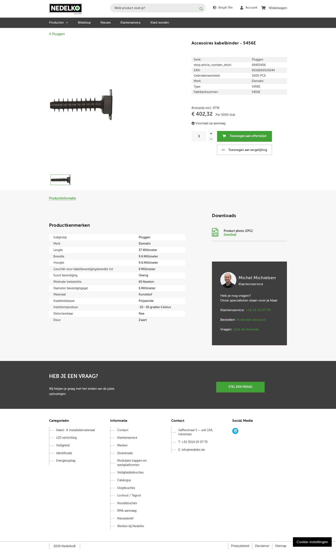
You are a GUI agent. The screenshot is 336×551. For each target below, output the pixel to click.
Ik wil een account (251, 320)
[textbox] (158, 7)
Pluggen (57, 34)
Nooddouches (127, 503)
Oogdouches (126, 488)
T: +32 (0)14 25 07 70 (193, 442)
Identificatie (64, 453)
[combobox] (158, 7)
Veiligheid (62, 445)
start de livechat (246, 329)
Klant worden (159, 22)
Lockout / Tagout (129, 495)
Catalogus (124, 480)
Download (230, 234)
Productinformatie (62, 198)
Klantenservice (130, 22)
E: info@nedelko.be (191, 449)
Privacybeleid (240, 546)
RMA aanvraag (126, 510)
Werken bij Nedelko (130, 526)
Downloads (125, 453)
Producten (56, 22)
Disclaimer (262, 546)
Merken (122, 445)
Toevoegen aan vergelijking (244, 150)
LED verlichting (66, 437)
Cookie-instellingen (312, 542)
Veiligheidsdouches (130, 472)
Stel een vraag (240, 386)
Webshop (84, 22)
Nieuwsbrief (125, 518)
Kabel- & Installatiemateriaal (75, 430)
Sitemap (280, 546)
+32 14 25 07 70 (258, 310)
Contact (122, 430)
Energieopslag (65, 460)
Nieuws (105, 22)
